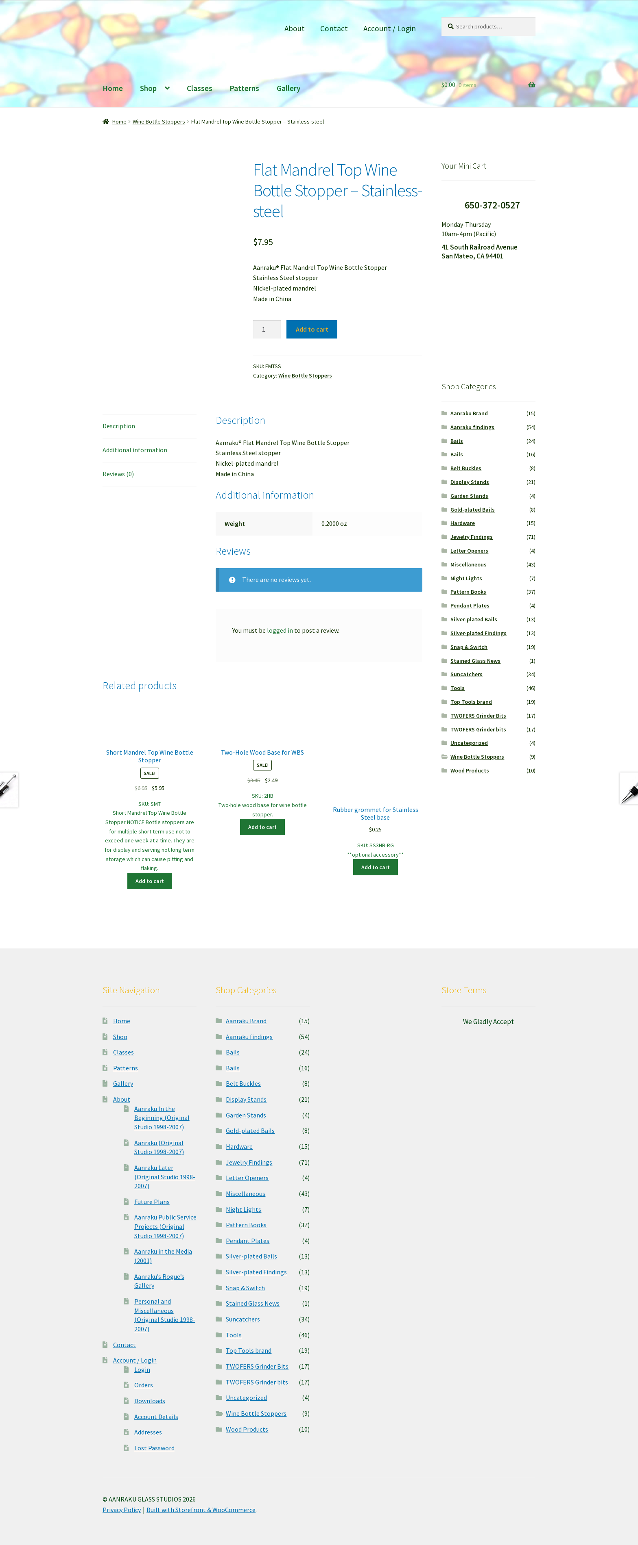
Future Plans (152, 1202)
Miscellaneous (468, 564)
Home (113, 88)
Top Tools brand (471, 701)
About (294, 28)
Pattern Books (468, 591)
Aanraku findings (472, 427)
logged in (280, 630)
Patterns (244, 88)
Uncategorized (469, 742)
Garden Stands (469, 495)
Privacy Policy (122, 1510)
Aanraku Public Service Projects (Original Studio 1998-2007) (165, 1226)
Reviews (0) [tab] (118, 474)
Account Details (156, 1417)
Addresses (148, 1432)
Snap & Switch (468, 647)
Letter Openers (469, 550)
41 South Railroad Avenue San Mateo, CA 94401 (479, 252)
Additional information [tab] (135, 450)
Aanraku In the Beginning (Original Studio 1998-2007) (162, 1118)
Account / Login (389, 28)
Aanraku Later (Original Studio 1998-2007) (164, 1176)
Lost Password (154, 1448)
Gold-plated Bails (472, 509)
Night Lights (466, 578)
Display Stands (469, 482)
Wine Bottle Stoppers (159, 121)
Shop (148, 88)
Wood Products (469, 770)
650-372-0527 (492, 205)
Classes (199, 88)
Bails (456, 441)
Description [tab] (119, 426)
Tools (457, 688)
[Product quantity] (267, 329)
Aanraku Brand (469, 413)
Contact (334, 28)
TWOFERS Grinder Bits (478, 715)
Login (142, 1369)
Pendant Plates (469, 605)
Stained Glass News (475, 660)
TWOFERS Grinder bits (478, 729)
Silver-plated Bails (473, 619)
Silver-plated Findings (478, 633)
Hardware (462, 523)
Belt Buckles (465, 468)
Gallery (289, 88)
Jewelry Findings (471, 536)
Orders (143, 1385)
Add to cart (312, 329)
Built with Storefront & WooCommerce (201, 1510)
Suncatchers (466, 674)
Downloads (149, 1401)
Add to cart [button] (149, 881)
